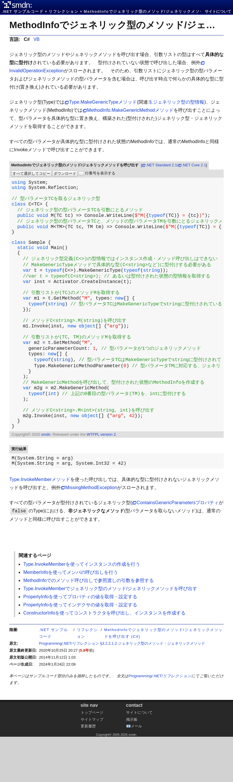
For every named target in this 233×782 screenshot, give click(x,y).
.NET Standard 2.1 (161, 165)
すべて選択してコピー (31, 173)
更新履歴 (88, 771)
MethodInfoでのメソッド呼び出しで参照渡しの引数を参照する (88, 625)
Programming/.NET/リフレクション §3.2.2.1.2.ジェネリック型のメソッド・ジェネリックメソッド (122, 688)
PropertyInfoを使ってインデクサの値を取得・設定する (80, 650)
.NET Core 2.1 (194, 165)
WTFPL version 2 (101, 477)
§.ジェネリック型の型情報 (176, 102)
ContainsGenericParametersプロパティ (178, 547)
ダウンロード (65, 173)
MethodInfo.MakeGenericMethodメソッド (130, 110)
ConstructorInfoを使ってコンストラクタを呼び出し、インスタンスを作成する (104, 658)
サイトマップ (92, 765)
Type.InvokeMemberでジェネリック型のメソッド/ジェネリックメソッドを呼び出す (110, 633)
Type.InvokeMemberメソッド (39, 524)
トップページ (92, 758)
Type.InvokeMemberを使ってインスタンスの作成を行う (81, 609)
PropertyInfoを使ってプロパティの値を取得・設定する (80, 641)
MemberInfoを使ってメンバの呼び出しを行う (70, 617)
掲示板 (131, 765)
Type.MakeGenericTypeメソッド (103, 102)
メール (136, 771)
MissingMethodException (91, 532)
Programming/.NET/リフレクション (159, 721)
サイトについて (218, 11)
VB (36, 39)
